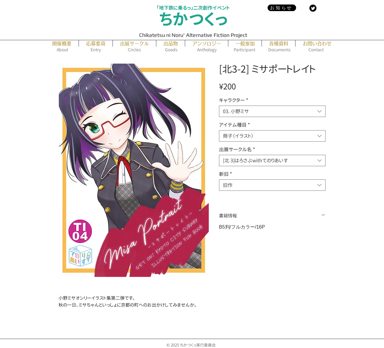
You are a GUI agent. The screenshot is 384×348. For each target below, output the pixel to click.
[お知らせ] (282, 7)
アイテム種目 (234, 125)
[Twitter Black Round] (312, 8)
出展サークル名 (237, 149)
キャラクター (233, 100)
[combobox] (272, 111)
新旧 (225, 174)
